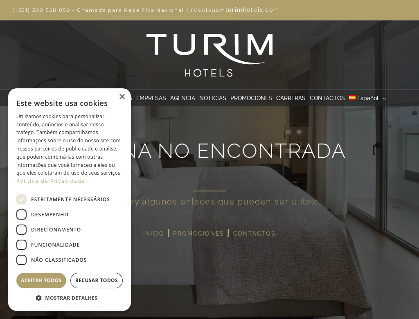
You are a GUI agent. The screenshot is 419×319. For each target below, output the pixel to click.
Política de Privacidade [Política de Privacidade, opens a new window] (50, 181)
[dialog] (69, 199)
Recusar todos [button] (96, 280)
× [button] (122, 97)
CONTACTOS (254, 233)
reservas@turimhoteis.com (235, 10)
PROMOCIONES (198, 233)
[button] (69, 298)
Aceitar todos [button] (41, 280)
